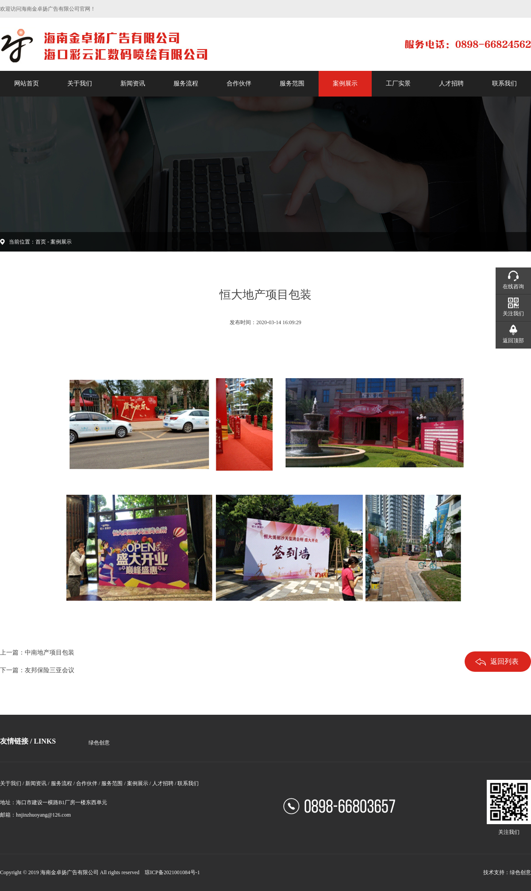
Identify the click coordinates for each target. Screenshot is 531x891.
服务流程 (185, 83)
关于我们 (79, 83)
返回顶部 (513, 340)
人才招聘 (451, 83)
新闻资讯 (132, 83)
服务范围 (292, 83)
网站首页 (26, 83)
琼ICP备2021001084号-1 (172, 872)
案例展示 (345, 83)
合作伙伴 (239, 83)
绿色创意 (99, 743)
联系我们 (504, 83)
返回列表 (497, 662)
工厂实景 (398, 83)
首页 (40, 242)
